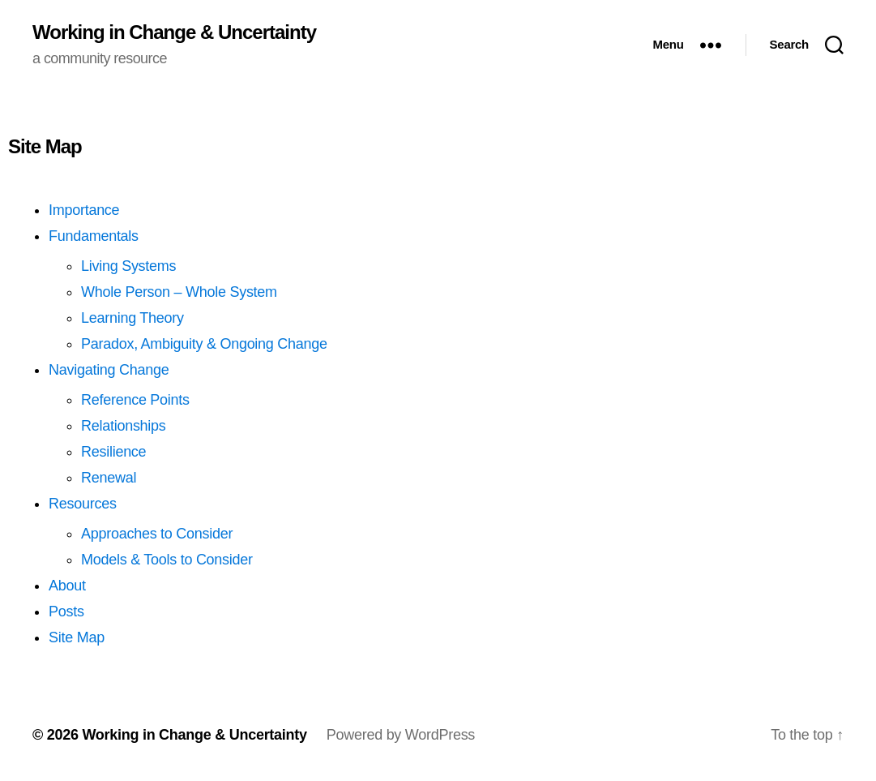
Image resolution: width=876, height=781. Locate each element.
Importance (84, 210)
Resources (83, 504)
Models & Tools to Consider (167, 559)
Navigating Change (109, 370)
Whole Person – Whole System (179, 292)
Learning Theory (132, 318)
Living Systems (128, 266)
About (67, 585)
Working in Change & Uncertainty (174, 32)
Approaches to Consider (157, 534)
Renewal (108, 478)
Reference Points (135, 400)
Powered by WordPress (401, 735)
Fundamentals (94, 236)
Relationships (123, 426)
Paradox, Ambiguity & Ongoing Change (204, 344)
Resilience (113, 452)
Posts (66, 611)
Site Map (77, 637)
